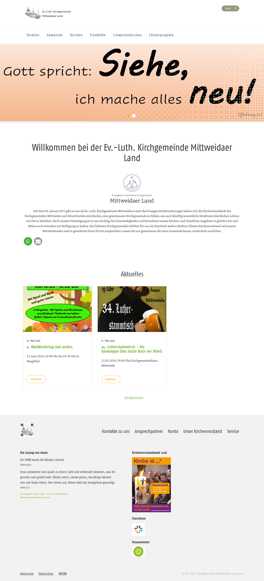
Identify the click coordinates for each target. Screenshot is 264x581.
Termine (33, 35)
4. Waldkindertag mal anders (50, 347)
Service (233, 431)
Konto (173, 431)
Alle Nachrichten (133, 398)
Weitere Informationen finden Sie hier (35, 497)
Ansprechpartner (149, 431)
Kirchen (76, 35)
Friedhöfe (98, 35)
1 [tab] (129, 116)
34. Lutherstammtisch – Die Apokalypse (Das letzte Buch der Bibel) (131, 349)
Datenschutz (46, 574)
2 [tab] (135, 116)
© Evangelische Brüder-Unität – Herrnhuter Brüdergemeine (44, 493)
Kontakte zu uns (116, 431)
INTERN (63, 574)
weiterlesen (36, 379)
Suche (228, 8)
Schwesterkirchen (127, 35)
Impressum (27, 574)
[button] (28, 241)
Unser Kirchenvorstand (202, 431)
